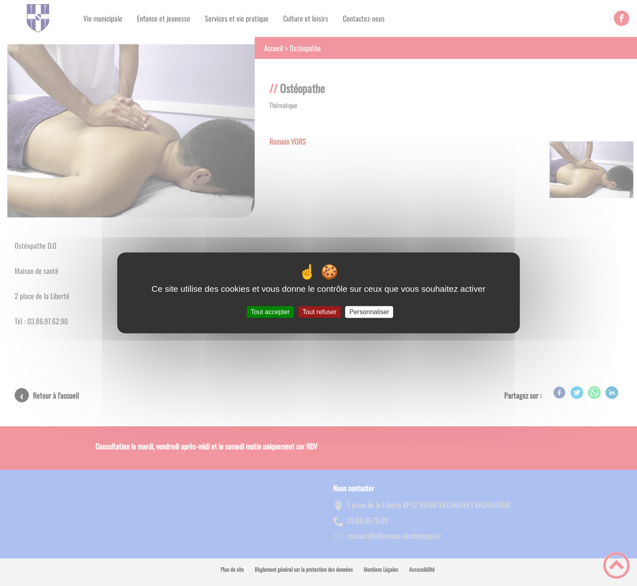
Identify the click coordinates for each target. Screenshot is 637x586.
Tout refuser (319, 311)
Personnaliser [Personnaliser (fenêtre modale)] (369, 311)
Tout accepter (270, 311)
